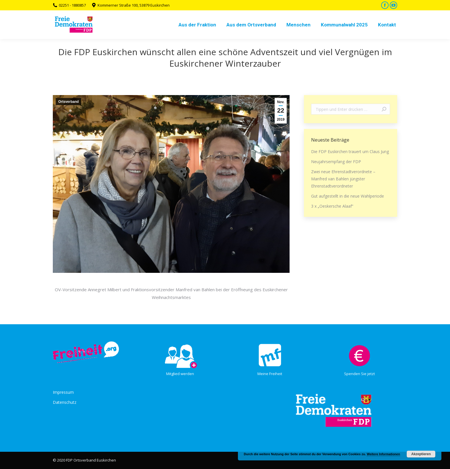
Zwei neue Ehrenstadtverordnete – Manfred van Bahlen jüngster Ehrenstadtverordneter (343, 179)
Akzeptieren (421, 454)
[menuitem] (197, 25)
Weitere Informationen (383, 454)
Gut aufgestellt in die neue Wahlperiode (347, 196)
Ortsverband (68, 102)
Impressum (63, 392)
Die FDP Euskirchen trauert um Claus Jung (350, 151)
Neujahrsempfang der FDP (336, 161)
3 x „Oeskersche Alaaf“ (332, 206)
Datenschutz (64, 402)
